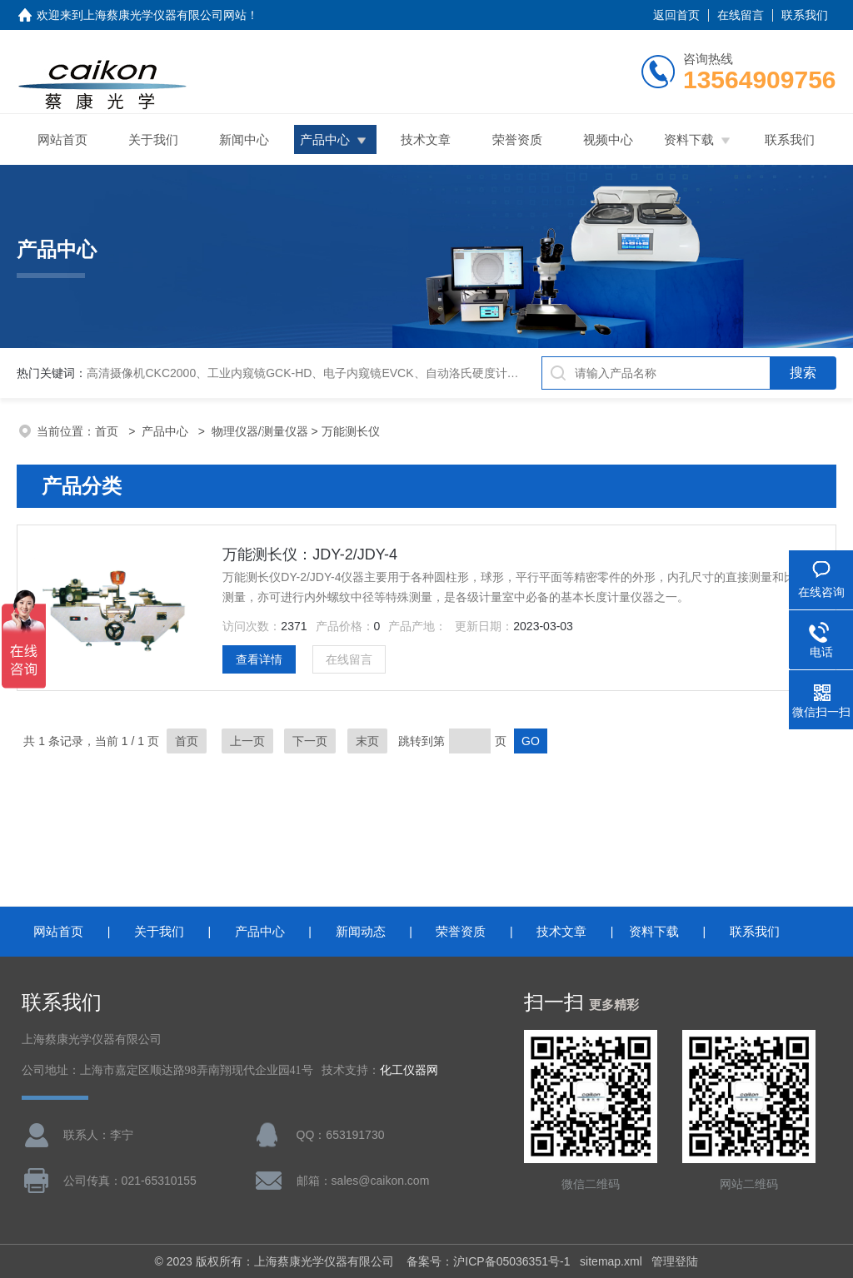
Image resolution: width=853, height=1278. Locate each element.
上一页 (247, 741)
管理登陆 (674, 1261)
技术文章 (426, 139)
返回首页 (676, 15)
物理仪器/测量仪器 (260, 431)
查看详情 (259, 659)
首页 (108, 431)
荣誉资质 (517, 139)
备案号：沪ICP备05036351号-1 (488, 1261)
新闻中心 (244, 139)
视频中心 (608, 139)
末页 (367, 741)
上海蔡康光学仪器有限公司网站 (165, 15)
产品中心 (325, 139)
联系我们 (804, 15)
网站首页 (62, 139)
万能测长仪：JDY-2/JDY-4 (309, 554)
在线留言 (740, 15)
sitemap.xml (611, 1261)
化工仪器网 (409, 1070)
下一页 (309, 741)
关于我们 (153, 139)
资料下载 (689, 139)
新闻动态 (361, 931)
